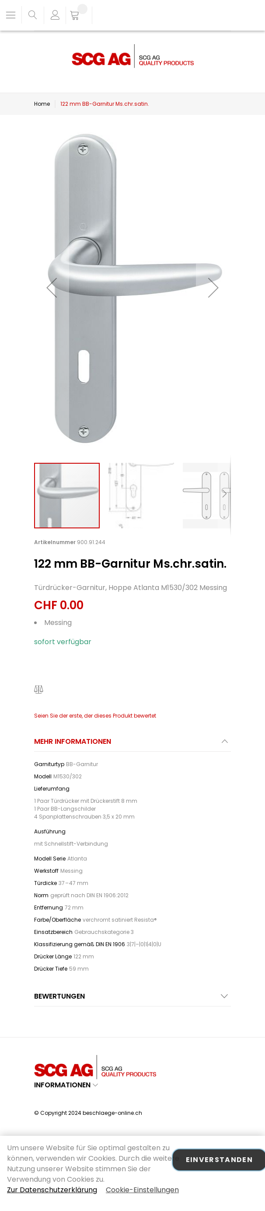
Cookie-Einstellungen (142, 1190)
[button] (51, 287)
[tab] (132, 744)
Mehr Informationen (72, 741)
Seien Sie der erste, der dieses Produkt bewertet (95, 715)
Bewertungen (59, 996)
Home (42, 104)
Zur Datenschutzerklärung (52, 1190)
